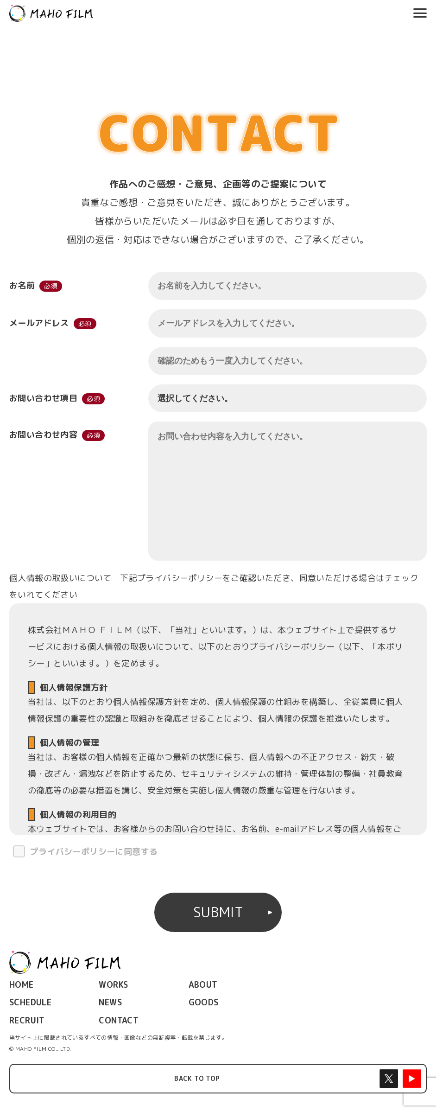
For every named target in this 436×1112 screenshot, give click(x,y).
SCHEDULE (30, 1002)
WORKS (113, 985)
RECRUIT (27, 1020)
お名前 (22, 285)
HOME (21, 985)
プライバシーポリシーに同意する (94, 851)
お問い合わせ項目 (43, 398)
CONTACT (119, 1020)
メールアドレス (39, 323)
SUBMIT (218, 912)
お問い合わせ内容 (43, 436)
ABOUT (203, 985)
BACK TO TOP (197, 1078)
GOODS (204, 1002)
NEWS (110, 1002)
